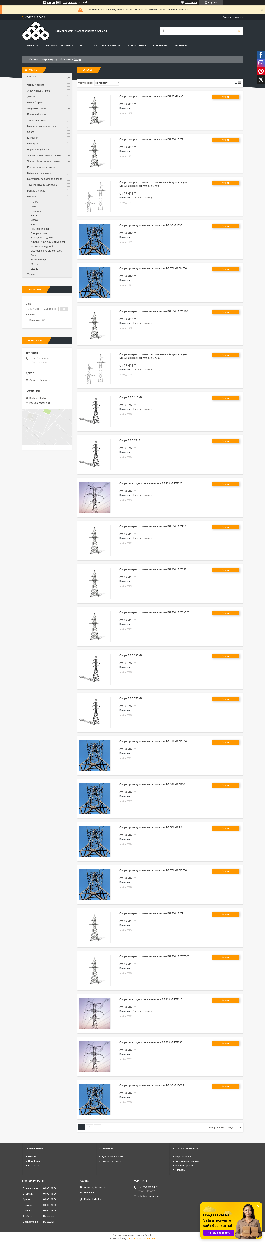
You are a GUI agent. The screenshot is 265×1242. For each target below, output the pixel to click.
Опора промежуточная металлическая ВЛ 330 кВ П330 (152, 784)
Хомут (34, 224)
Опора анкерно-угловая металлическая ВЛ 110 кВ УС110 (153, 311)
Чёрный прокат (184, 1156)
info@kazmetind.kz (39, 403)
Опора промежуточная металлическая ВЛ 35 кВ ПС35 (151, 1085)
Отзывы (181, 45)
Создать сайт (70, 2)
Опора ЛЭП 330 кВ (130, 655)
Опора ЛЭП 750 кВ (130, 698)
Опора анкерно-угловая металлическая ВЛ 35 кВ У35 (151, 96)
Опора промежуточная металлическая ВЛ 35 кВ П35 (150, 225)
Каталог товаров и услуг (64, 45)
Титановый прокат (37, 120)
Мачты (34, 264)
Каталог (31, 76)
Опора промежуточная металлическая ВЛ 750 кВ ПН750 (153, 268)
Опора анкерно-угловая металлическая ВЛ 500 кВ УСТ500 (154, 956)
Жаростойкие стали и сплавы (43, 161)
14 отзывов (191, 2)
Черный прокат (35, 84)
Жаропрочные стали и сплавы (44, 155)
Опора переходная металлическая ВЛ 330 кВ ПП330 (150, 1042)
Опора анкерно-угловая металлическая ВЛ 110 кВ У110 (152, 526)
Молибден (33, 143)
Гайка (34, 206)
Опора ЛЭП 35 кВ (129, 440)
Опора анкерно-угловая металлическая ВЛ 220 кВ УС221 (153, 569)
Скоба (34, 220)
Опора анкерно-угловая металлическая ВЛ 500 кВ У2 (151, 139)
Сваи (34, 255)
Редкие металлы (36, 190)
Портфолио (34, 1161)
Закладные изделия (42, 237)
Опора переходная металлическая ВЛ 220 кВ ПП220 (150, 483)
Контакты (160, 45)
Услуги (31, 274)
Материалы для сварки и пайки (44, 179)
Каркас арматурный (42, 246)
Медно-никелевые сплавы (41, 126)
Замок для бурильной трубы (46, 250)
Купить (225, 97)
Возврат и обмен (111, 1161)
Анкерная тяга (39, 233)
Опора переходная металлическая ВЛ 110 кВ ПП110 (150, 999)
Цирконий (32, 137)
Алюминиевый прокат (39, 90)
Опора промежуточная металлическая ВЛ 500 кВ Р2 (150, 827)
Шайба (34, 202)
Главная (32, 45)
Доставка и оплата (107, 45)
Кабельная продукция (39, 173)
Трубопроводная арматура (42, 184)
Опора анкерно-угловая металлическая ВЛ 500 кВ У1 (151, 913)
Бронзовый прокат (37, 114)
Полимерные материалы (41, 167)
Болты (34, 215)
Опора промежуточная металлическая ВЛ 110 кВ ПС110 (153, 741)
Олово (30, 131)
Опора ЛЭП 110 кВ (130, 397)
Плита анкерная (40, 228)
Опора (34, 268)
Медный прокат (35, 102)
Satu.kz (149, 1235)
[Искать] (239, 31)
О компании (137, 45)
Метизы (66, 59)
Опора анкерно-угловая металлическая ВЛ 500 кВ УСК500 (154, 612)
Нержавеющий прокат (39, 149)
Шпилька (36, 211)
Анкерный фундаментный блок (48, 242)
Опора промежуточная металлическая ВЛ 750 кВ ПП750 (153, 870)
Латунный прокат (36, 108)
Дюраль (31, 96)
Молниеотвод (38, 259)
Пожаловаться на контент (141, 1238)
